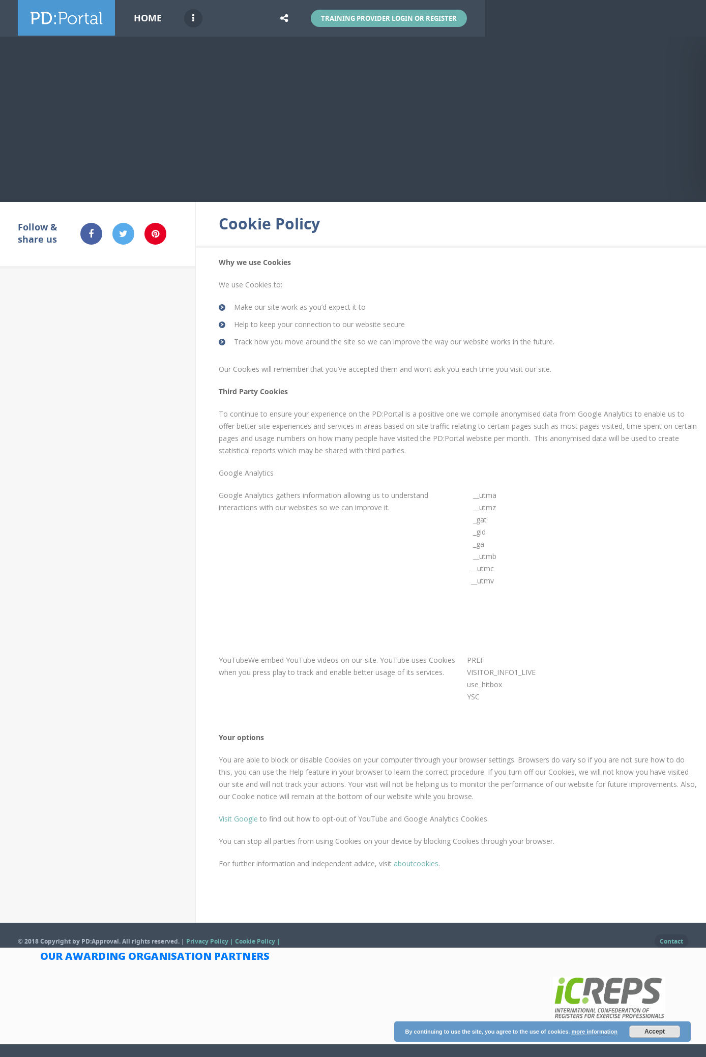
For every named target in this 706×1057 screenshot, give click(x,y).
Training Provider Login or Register (389, 18)
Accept (654, 1031)
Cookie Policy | (257, 941)
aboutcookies (416, 863)
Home (148, 18)
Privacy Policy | (210, 941)
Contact (671, 941)
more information (594, 1032)
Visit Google (238, 819)
